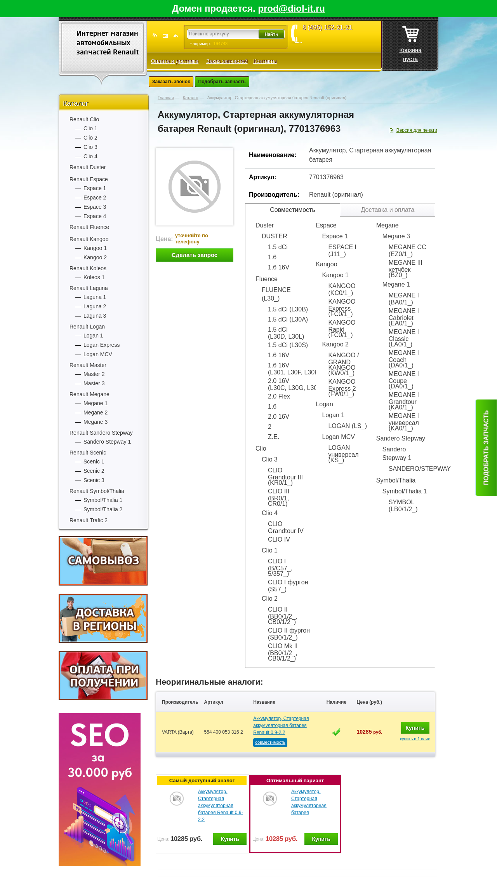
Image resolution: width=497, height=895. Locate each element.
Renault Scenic (88, 452)
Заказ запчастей (226, 61)
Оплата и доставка (174, 61)
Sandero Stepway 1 (107, 442)
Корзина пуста (410, 41)
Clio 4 (90, 156)
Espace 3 (94, 207)
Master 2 (93, 374)
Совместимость (292, 209)
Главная (166, 97)
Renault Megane (89, 394)
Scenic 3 (93, 480)
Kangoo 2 (95, 257)
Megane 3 (95, 422)
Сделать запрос (194, 255)
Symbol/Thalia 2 (102, 509)
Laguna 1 (94, 297)
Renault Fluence (89, 227)
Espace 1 (94, 188)
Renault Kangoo (89, 239)
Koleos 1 (93, 277)
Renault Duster (88, 167)
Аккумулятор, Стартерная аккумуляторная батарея (309, 802)
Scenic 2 (93, 471)
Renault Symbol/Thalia (97, 491)
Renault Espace (89, 179)
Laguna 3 (94, 316)
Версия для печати (416, 130)
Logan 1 (93, 335)
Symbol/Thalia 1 (102, 500)
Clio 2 (90, 138)
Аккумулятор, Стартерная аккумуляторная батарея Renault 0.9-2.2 (281, 725)
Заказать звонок (171, 81)
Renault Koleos (88, 268)
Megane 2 (95, 412)
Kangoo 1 (95, 248)
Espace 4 (94, 216)
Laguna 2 (94, 306)
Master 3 (93, 383)
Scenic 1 (93, 461)
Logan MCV (97, 354)
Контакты (264, 61)
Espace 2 (94, 197)
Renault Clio (84, 119)
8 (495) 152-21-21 (327, 27)
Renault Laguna (89, 288)
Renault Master (88, 365)
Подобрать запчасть (222, 81)
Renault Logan (87, 326)
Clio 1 (90, 128)
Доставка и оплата (387, 209)
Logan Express (101, 345)
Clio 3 (90, 147)
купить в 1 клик (415, 738)
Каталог (75, 103)
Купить (415, 728)
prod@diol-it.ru (291, 8)
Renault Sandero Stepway (101, 433)
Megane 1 (95, 403)
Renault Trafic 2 (89, 520)
